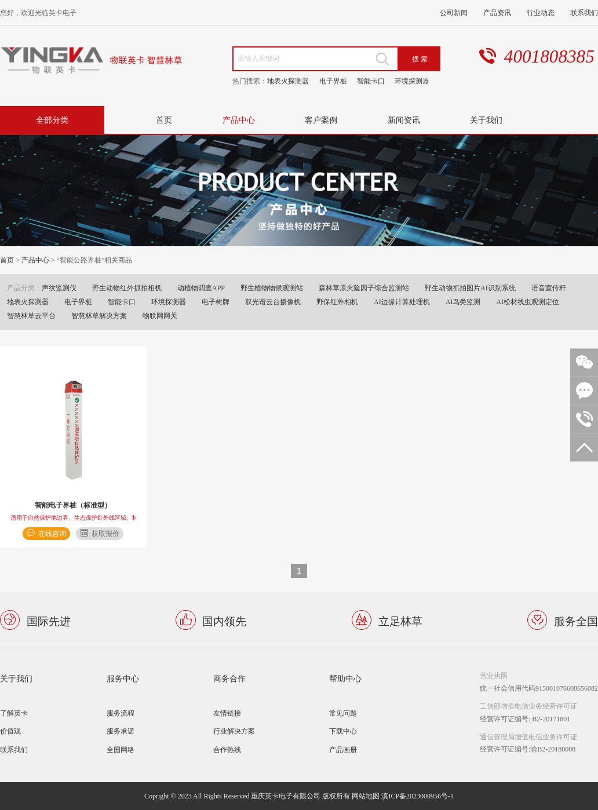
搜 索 (420, 59)
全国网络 (120, 749)
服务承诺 (120, 731)
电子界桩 (333, 81)
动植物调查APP (201, 287)
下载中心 (343, 731)
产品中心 (239, 119)
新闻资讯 (404, 119)
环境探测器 (412, 81)
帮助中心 (345, 678)
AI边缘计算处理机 (402, 301)
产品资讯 (497, 12)
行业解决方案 (234, 731)
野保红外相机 (337, 301)
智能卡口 (371, 81)
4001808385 (549, 56)
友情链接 (227, 713)
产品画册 (343, 749)
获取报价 (105, 533)
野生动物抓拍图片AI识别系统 (470, 287)
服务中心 (123, 678)
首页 (164, 119)
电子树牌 (215, 301)
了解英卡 (14, 713)
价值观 (10, 731)
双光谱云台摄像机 (273, 301)
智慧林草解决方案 (99, 315)
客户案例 (321, 119)
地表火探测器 (288, 81)
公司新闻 (454, 12)
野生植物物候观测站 (271, 287)
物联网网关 (160, 315)
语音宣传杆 (548, 287)
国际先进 (49, 620)
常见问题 (343, 713)
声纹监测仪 (59, 287)
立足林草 (400, 620)
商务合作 (229, 678)
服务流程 (120, 713)
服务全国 (576, 620)
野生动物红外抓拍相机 (127, 287)
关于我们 (486, 119)
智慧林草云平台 (31, 315)
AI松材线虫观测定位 (527, 301)
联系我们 (584, 12)
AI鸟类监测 (463, 301)
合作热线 (227, 749)
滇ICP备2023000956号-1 (417, 796)
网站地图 (366, 796)
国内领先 (224, 620)
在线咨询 (52, 533)
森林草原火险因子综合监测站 (364, 287)
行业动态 (541, 12)
